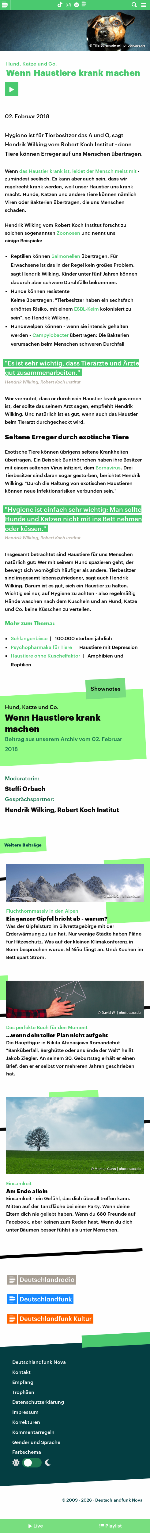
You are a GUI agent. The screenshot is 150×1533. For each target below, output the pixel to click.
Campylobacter (50, 335)
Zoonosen (68, 233)
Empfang (22, 1382)
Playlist (113, 1525)
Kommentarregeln (33, 1432)
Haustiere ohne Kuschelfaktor (45, 655)
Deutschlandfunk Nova (39, 1362)
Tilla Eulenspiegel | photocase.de (119, 45)
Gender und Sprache (36, 1442)
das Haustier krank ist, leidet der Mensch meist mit (78, 171)
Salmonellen (65, 256)
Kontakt (21, 1372)
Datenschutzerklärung (38, 1402)
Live (38, 1525)
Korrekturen (26, 1422)
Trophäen (23, 1392)
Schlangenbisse (29, 638)
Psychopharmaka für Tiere (41, 647)
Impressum (25, 1412)
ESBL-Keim (86, 309)
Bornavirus (108, 467)
